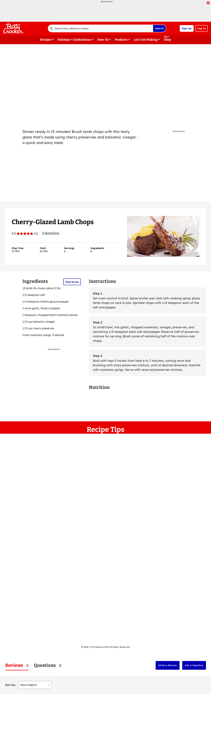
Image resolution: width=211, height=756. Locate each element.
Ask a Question (194, 665)
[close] (208, 3)
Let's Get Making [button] (145, 39)
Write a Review (167, 665)
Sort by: (10, 685)
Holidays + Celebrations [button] (74, 39)
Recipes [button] (45, 39)
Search (159, 28)
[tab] (16, 665)
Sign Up (187, 28)
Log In (201, 28)
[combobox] (100, 28)
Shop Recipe (72, 281)
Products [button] (121, 39)
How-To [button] (102, 39)
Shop (167, 39)
